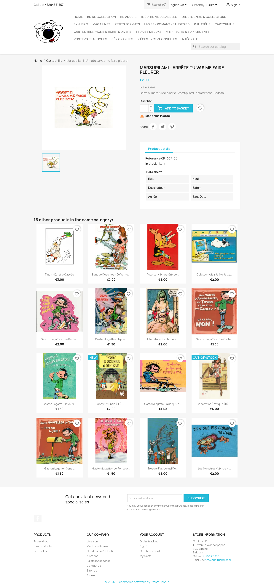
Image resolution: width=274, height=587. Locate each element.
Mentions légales (98, 546)
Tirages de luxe (149, 32)
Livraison (92, 541)
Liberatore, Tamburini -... (162, 339)
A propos (92, 556)
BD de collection (101, 17)
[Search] (215, 46)
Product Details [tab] (159, 149)
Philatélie (202, 24)
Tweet (162, 126)
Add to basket (173, 108)
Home (78, 17)
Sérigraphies (122, 39)
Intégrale (189, 39)
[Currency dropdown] (212, 5)
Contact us (94, 565)
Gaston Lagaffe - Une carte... (214, 339)
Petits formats (127, 24)
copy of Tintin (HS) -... (111, 404)
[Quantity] (144, 108)
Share (153, 126)
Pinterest (172, 126)
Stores (91, 575)
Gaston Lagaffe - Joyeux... (59, 404)
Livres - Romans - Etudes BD (167, 24)
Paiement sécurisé (99, 561)
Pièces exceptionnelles (157, 39)
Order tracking (149, 541)
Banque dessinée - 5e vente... (111, 274)
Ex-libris (81, 24)
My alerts (146, 556)
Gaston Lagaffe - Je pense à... (111, 468)
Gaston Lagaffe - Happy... (111, 339)
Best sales (40, 551)
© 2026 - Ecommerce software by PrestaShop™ (137, 582)
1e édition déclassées (159, 17)
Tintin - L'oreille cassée (59, 274)
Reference (153, 158)
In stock (151, 163)
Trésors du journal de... (163, 468)
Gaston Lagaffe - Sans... (59, 468)
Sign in (144, 546)
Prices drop (41, 541)
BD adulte (128, 17)
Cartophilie (224, 24)
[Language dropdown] (178, 5)
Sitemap (92, 570)
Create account (150, 551)
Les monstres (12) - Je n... (214, 468)
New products (43, 546)
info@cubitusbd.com (217, 560)
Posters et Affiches (90, 39)
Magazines (101, 24)
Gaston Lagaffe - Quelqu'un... (162, 404)
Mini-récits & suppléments (188, 32)
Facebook (38, 518)
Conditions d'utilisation (101, 551)
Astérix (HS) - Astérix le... (163, 274)
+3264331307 (54, 5)
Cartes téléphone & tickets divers (102, 32)
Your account (152, 535)
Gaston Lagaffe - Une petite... (59, 339)
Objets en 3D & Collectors (203, 17)
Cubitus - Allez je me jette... (214, 274)
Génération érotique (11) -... (214, 404)
